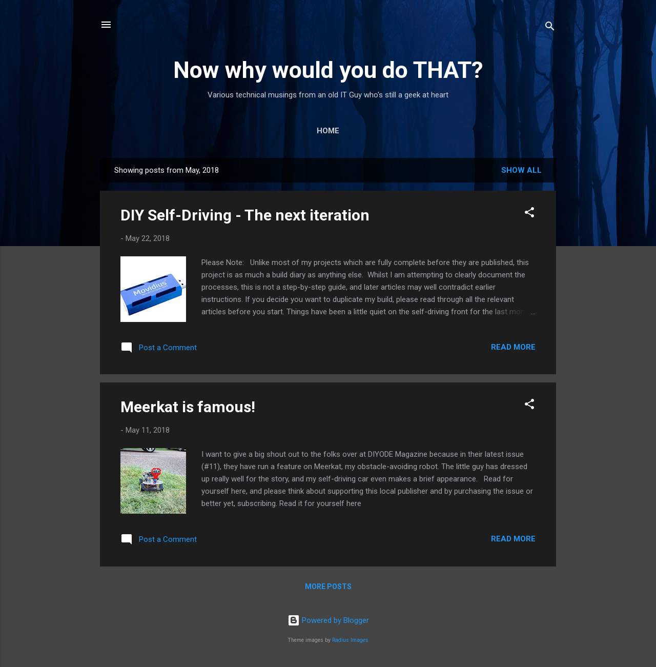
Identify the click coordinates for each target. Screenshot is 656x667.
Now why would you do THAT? (328, 70)
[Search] (550, 28)
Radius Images (350, 640)
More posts (328, 586)
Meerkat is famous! (187, 407)
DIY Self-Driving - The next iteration (245, 215)
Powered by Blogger (328, 620)
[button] (529, 214)
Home (328, 130)
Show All (521, 170)
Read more (513, 347)
